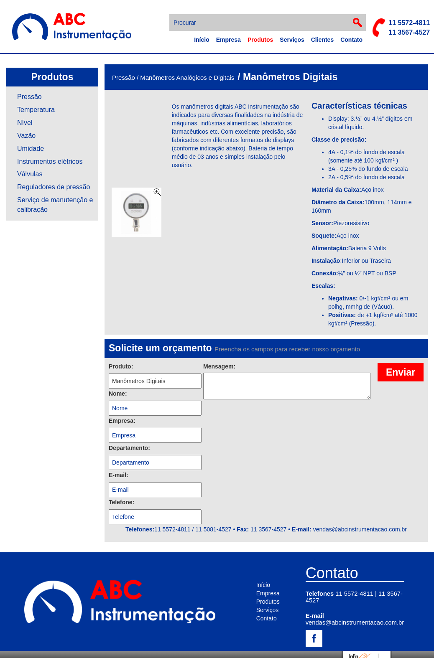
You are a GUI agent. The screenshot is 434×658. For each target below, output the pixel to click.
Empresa (228, 39)
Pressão (29, 96)
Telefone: (121, 502)
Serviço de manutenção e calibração (55, 204)
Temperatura (36, 109)
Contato (351, 39)
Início (201, 39)
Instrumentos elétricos (50, 161)
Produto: (121, 366)
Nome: (118, 393)
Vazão (26, 135)
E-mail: (118, 475)
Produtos (260, 39)
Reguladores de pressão (53, 187)
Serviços (292, 39)
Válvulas (29, 174)
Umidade (30, 148)
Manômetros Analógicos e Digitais (187, 77)
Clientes (322, 39)
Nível (24, 122)
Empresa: (122, 420)
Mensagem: (219, 366)
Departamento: (129, 448)
